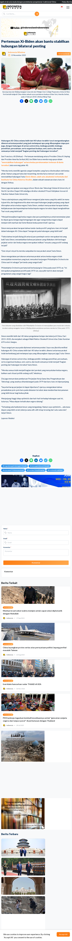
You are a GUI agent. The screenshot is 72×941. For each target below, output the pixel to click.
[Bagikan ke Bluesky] (41, 101)
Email (5, 538)
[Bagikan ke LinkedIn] (36, 101)
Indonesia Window (16, 52)
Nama (5, 529)
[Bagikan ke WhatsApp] (50, 101)
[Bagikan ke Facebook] (21, 101)
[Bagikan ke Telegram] (46, 101)
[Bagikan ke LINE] (31, 101)
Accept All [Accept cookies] (63, 934)
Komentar (7, 547)
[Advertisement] (36, 121)
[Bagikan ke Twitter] (26, 101)
